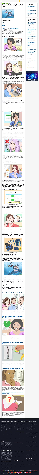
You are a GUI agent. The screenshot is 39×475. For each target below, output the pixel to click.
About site (14, 473)
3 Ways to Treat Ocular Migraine (18, 442)
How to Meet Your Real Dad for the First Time (13, 292)
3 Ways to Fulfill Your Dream (17, 460)
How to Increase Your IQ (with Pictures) (19, 451)
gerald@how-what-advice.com (14, 28)
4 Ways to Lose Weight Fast (31, 38)
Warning (3, 25)
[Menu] (1, 1)
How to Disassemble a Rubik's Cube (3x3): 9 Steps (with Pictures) (31, 7)
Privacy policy (20, 473)
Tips (2, 23)
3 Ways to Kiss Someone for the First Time (12, 368)
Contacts (17, 473)
